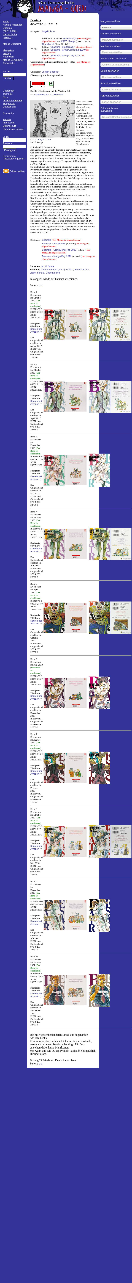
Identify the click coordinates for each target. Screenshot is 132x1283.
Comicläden (9, 63)
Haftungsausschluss (13, 129)
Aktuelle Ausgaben (12, 24)
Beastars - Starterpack (62, 47)
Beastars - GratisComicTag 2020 (67, 49)
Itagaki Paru (48, 31)
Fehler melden (17, 171)
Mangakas (8, 50)
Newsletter (8, 113)
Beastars (46, 240)
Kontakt (7, 119)
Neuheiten (8, 56)
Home (6, 21)
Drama (69, 269)
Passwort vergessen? (14, 158)
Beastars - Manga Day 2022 (65, 55)
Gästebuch (8, 90)
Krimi (85, 269)
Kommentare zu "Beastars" (50, 94)
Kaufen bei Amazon (36, 330)
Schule (40, 272)
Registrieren (9, 156)
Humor (78, 269)
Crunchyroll (48, 44)
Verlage (7, 53)
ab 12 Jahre (47, 266)
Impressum (9, 122)
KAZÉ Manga (70, 38)
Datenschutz (9, 126)
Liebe (33, 272)
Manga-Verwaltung (13, 60)
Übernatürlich (53, 272)
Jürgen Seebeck (50, 71)
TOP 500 (7, 94)
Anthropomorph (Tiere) (53, 269)
